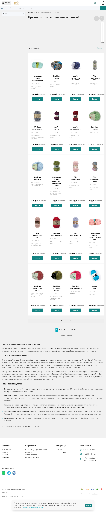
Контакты (5, 453)
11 (75, 328)
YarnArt (75, 76)
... (69, 328)
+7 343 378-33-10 (89, 448)
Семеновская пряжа (37, 76)
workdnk (94, 492)
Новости (5, 450)
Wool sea (37, 126)
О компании (6, 448)
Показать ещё (66, 319)
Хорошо (88, 505)
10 (72, 328)
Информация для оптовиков (36, 448)
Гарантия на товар (32, 455)
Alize (95, 76)
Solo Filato (56, 75)
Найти (103, 8)
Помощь (28, 450)
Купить (37, 97)
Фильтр (99, 46)
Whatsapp (3, 471)
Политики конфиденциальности (32, 507)
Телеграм (9, 471)
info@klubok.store (89, 452)
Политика (5, 455)
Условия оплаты (31, 453)
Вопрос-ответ (61, 450)
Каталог (30, 13)
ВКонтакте (14, 471)
